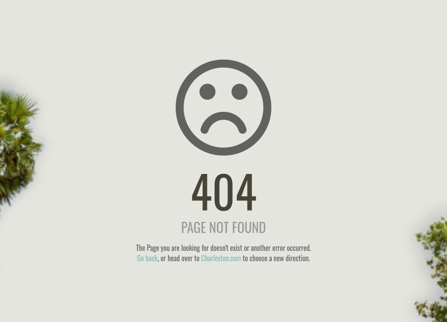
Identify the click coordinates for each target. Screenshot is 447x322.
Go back (147, 258)
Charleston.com (221, 258)
